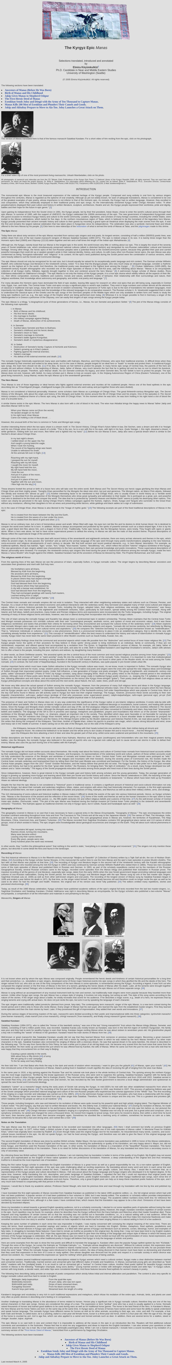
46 (60, 1099)
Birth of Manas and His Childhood (24, 93)
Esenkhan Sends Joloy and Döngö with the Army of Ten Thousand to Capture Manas (51, 101)
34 (120, 881)
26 (83, 796)
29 (129, 815)
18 (52, 598)
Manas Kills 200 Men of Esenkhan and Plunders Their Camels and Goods (45, 104)
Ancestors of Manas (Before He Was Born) (28, 90)
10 (59, 356)
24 (12, 662)
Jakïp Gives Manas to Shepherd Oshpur (27, 95)
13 (43, 453)
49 (74, 1118)
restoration (81, 226)
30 (59, 820)
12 (85, 431)
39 (109, 1032)
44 (37, 1089)
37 (141, 1009)
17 (57, 519)
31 (135, 846)
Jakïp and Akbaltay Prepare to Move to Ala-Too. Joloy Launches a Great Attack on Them (54, 107)
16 (90, 508)
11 (44, 366)
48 (28, 1110)
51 (55, 1132)
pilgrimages (144, 226)
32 (10, 860)
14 (34, 484)
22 (164, 640)
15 (48, 493)
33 (51, 862)
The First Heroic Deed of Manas (22, 98)
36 (143, 988)
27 (133, 799)
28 (138, 804)
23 (169, 654)
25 (156, 733)
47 (130, 1106)
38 (139, 1016)
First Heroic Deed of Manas (38, 1330)
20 (74, 628)
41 (132, 1065)
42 (165, 1065)
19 (153, 624)
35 (27, 884)
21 (46, 633)
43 (24, 1079)
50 (115, 1127)
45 (77, 1094)
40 (41, 1056)
